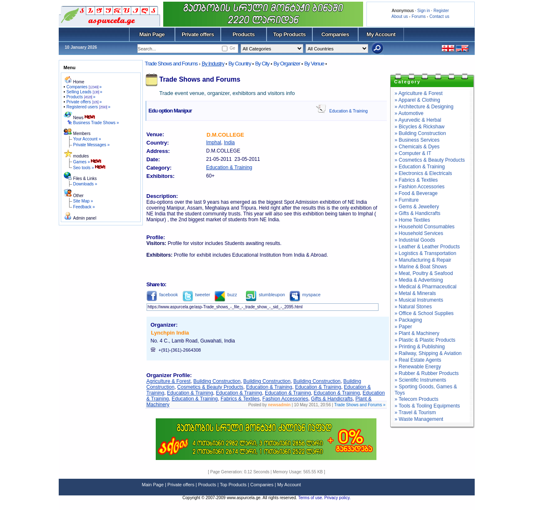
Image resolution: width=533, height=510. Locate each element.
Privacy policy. (337, 497)
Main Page (152, 34)
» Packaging (408, 320)
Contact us (439, 16)
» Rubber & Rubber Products (427, 373)
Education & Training (348, 111)
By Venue (314, 63)
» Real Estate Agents (418, 360)
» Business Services (417, 140)
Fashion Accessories (285, 399)
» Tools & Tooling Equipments (427, 406)
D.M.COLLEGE (225, 135)
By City (262, 63)
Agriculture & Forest (169, 381)
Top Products (289, 34)
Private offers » (84, 102)
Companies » (84, 87)
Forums (418, 16)
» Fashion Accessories (420, 187)
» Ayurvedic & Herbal (418, 120)
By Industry (213, 63)
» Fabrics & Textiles (416, 180)
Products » (80, 97)
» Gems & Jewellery (417, 207)
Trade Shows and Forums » (359, 404)
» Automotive (409, 113)
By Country (239, 63)
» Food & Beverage (416, 193)
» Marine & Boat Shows (421, 267)
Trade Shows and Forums (171, 63)
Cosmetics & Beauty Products (210, 387)
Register (441, 10)
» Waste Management (419, 419)
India (229, 142)
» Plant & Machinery (417, 333)
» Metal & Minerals (415, 293)
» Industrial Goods (415, 240)
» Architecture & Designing (424, 107)
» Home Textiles (412, 220)
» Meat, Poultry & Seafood (424, 273)
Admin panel (85, 218)
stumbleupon (265, 294)
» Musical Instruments (419, 300)
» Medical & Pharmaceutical (426, 287)
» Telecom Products (416, 399)
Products (243, 34)
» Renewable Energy (418, 367)
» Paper (403, 327)
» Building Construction (420, 133)
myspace (305, 294)
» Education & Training (420, 167)
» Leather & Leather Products (427, 247)
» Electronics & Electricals (423, 173)
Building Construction (216, 381)
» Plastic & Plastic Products (425, 340)
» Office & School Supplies (424, 313)
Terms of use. (311, 497)
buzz (225, 294)
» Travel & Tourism (415, 412)
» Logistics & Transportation (425, 253)
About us (399, 16)
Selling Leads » (84, 92)
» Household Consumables (425, 227)
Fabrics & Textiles (240, 399)
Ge (232, 48)
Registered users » (88, 107)
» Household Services (419, 233)
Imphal (213, 142)
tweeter (196, 294)
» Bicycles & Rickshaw (420, 127)
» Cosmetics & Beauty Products (430, 160)
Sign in (423, 10)
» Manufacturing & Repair (423, 260)
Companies (335, 34)
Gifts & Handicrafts (332, 399)
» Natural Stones (413, 307)
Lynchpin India (170, 333)
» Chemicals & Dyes (417, 147)
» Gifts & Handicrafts (418, 213)
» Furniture (407, 200)
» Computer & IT (413, 153)
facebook (162, 294)
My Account (380, 34)
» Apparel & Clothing (417, 100)
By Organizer (287, 63)
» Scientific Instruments (420, 380)
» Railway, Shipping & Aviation (428, 353)
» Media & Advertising (419, 280)
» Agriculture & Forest (419, 93)
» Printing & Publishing (420, 347)
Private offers (198, 34)
